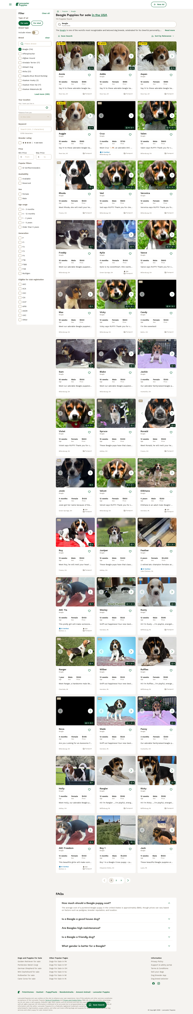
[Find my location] (46, 107)
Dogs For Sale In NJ (58, 972)
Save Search (65, 36)
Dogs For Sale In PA (58, 961)
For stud (37, 23)
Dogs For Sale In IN (57, 979)
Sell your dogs (157, 972)
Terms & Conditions (159, 968)
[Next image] (90, 56)
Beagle (63, 30)
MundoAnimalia (66, 992)
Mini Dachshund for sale (28, 972)
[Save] (89, 75)
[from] (28, 156)
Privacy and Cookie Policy (72, 1000)
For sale (24, 23)
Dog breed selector (159, 979)
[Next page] (128, 880)
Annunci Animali (83, 992)
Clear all (46, 13)
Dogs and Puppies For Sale (30, 958)
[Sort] (163, 36)
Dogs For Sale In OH (58, 968)
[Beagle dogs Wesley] (116, 591)
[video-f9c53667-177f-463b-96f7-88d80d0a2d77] (157, 532)
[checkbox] (19, 49)
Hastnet (39, 992)
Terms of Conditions (52, 1000)
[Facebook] (153, 983)
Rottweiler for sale (26, 975)
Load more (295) (42, 94)
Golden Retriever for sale (29, 961)
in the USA (99, 15)
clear (47, 38)
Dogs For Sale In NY (58, 965)
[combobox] (31, 107)
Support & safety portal (161, 965)
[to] (45, 156)
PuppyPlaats (51, 992)
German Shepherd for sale (29, 968)
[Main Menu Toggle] (10, 4)
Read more (170, 30)
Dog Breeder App (158, 975)
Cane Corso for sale (26, 979)
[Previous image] (60, 56)
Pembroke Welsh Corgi (28, 965)
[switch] (35, 33)
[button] (75, 56)
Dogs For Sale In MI (58, 975)
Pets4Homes (28, 992)
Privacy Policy (157, 961)
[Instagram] (158, 983)
